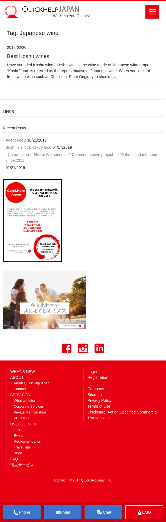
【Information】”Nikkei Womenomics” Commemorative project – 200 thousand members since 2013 (82, 157)
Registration (97, 377)
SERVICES (20, 395)
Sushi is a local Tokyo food (28, 147)
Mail (62, 512)
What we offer (24, 401)
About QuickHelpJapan (31, 383)
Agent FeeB (16, 140)
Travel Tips (22, 447)
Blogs (18, 453)
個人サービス (22, 465)
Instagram (83, 348)
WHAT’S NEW (22, 371)
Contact (20, 389)
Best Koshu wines (28, 56)
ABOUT (17, 377)
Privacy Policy (99, 400)
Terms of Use (98, 406)
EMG (144, 512)
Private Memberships (30, 412)
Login (92, 371)
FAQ (14, 459)
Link (17, 430)
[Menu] (152, 12)
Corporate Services (29, 406)
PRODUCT (22, 418)
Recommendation (27, 441)
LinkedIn (99, 348)
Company (95, 389)
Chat (103, 512)
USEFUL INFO (23, 424)
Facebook (66, 348)
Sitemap (94, 394)
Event (18, 436)
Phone (21, 512)
